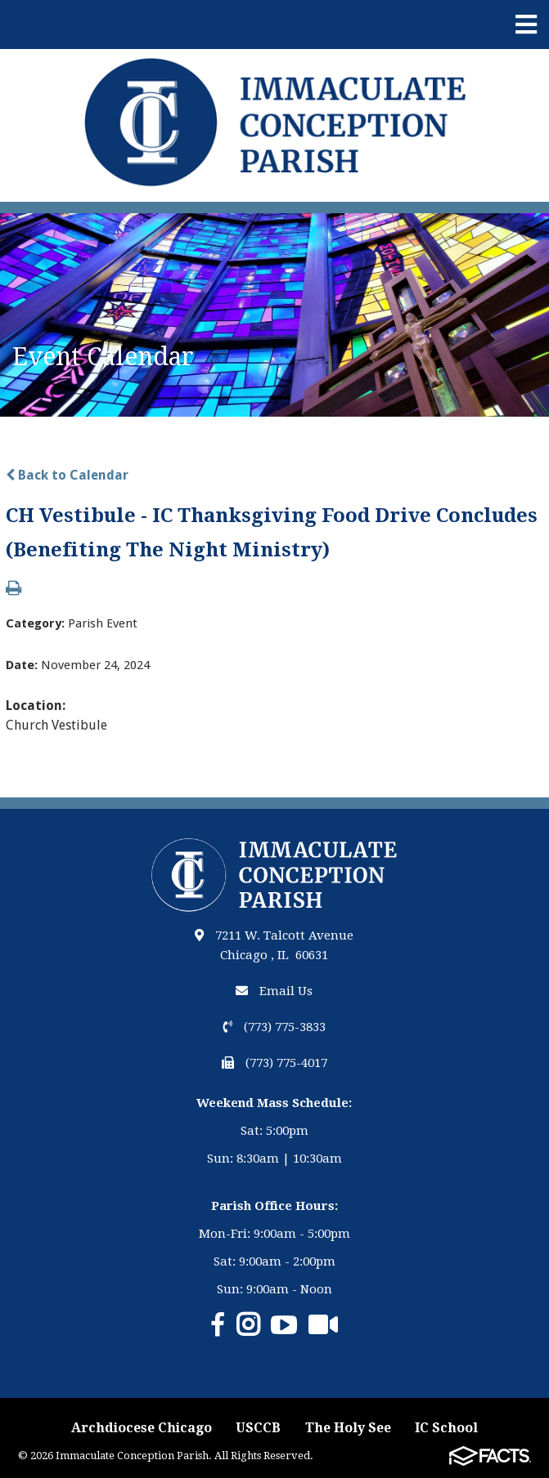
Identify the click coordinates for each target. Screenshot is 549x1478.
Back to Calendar (67, 475)
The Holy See (348, 1428)
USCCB (258, 1428)
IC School (446, 1428)
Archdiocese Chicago (141, 1428)
